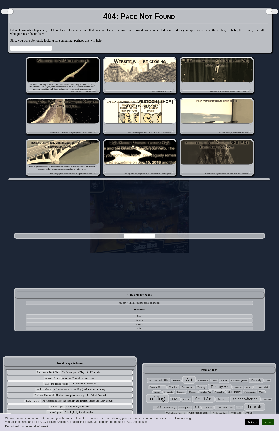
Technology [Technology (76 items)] (225, 407)
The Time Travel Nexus (56, 383)
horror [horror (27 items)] (248, 387)
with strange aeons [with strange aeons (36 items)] (198, 412)
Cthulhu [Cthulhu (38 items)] (173, 387)
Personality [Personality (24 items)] (219, 392)
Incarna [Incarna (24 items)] (157, 392)
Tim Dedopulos (54, 412)
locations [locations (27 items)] (181, 392)
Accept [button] (267, 422)
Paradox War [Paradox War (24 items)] (205, 392)
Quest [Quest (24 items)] (261, 392)
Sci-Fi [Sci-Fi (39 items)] (186, 399)
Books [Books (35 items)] (224, 380)
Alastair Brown (52, 378)
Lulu (139, 316)
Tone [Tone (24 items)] (239, 408)
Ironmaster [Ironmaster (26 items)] (169, 392)
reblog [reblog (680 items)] (157, 398)
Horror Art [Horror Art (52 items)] (261, 387)
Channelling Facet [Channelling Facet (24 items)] (239, 381)
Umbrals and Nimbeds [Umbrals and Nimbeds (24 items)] (175, 413)
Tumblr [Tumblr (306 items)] (254, 406)
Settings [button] (252, 422)
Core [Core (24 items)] (268, 381)
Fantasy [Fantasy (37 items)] (201, 387)
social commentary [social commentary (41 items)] (165, 407)
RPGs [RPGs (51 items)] (175, 399)
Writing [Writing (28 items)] (248, 413)
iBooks (139, 324)
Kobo (139, 328)
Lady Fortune (32, 401)
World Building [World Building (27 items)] (219, 413)
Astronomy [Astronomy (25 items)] (203, 380)
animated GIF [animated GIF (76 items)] (158, 380)
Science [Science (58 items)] (222, 399)
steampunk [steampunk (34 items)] (184, 407)
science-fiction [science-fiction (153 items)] (245, 399)
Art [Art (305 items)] (189, 379)
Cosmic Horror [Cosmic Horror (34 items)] (157, 387)
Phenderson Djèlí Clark (48, 372)
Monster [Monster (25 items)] (192, 392)
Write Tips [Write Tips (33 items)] (235, 412)
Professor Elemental (44, 395)
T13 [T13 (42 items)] (197, 407)
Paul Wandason (44, 389)
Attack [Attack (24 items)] (214, 381)
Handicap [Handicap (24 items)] (238, 387)
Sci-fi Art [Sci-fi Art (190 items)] (203, 398)
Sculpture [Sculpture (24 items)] (267, 400)
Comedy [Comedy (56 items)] (256, 380)
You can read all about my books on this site (139, 302)
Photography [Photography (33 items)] (234, 391)
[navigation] (7, 11)
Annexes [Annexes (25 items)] (176, 380)
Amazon (139, 320)
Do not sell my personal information (28, 426)
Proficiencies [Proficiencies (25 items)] (250, 392)
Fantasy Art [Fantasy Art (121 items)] (220, 386)
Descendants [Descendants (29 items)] (187, 387)
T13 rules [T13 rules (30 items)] (207, 407)
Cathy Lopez (57, 406)
